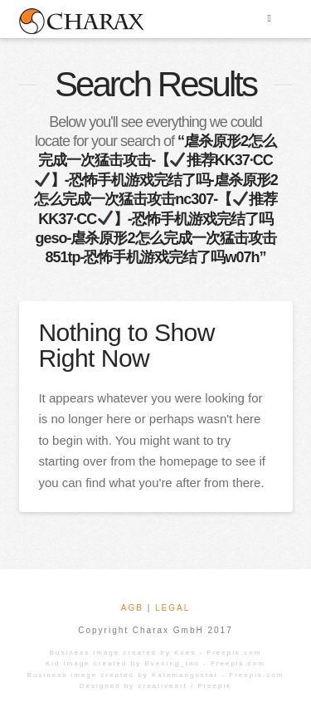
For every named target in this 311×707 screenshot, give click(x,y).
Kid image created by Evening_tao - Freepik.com (155, 663)
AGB (132, 607)
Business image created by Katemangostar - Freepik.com (155, 675)
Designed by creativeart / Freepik (155, 686)
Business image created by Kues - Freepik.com (156, 652)
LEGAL (172, 607)
